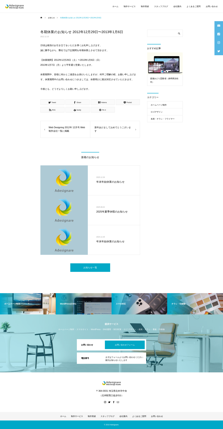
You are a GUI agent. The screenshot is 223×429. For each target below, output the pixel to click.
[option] (165, 69)
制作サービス (130, 6)
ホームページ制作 (159, 105)
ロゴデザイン (157, 112)
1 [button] (162, 71)
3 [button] (167, 71)
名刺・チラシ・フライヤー (163, 119)
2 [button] (165, 71)
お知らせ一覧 (90, 267)
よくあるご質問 (194, 6)
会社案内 (177, 6)
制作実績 (145, 6)
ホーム (115, 6)
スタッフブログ (161, 6)
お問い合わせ (212, 6)
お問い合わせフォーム (125, 345)
